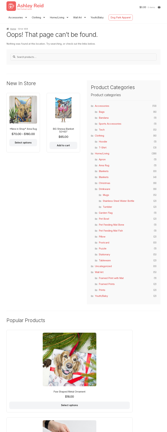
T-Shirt (102, 147)
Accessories (15, 17)
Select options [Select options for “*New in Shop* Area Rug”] (23, 142)
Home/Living (57, 17)
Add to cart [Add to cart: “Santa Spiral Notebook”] (63, 379)
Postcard (104, 242)
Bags (102, 111)
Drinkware (104, 189)
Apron (102, 159)
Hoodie (103, 141)
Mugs (106, 195)
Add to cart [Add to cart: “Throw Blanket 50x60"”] (103, 379)
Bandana (104, 117)
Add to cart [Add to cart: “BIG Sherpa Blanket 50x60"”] (63, 144)
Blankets (104, 171)
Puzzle (102, 248)
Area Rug (104, 165)
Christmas (104, 183)
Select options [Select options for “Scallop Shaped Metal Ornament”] (143, 382)
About (20, 414)
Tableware (105, 260)
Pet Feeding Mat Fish (111, 230)
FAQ (41, 414)
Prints (102, 290)
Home (13, 28)
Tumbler (107, 206)
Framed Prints (107, 284)
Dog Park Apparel (121, 17)
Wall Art (77, 17)
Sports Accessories (110, 123)
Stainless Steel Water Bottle (118, 200)
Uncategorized (103, 266)
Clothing (36, 17)
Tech (102, 129)
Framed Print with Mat (111, 278)
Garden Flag (106, 212)
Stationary (104, 254)
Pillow (102, 236)
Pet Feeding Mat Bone (111, 224)
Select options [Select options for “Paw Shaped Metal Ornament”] (23, 382)
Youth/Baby (97, 17)
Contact (31, 414)
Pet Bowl (104, 218)
